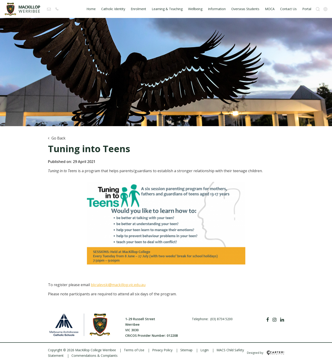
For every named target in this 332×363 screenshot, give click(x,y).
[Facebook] (267, 319)
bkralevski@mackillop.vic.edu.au (118, 284)
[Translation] (325, 9)
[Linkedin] (282, 319)
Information (217, 9)
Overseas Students (245, 9)
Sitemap (186, 350)
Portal (306, 9)
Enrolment (138, 9)
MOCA (270, 9)
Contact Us (288, 9)
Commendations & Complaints (94, 355)
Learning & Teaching (167, 9)
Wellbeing (195, 9)
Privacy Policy (162, 350)
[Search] (318, 9)
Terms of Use (134, 350)
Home (91, 9)
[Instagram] (274, 319)
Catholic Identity (113, 9)
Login (204, 350)
